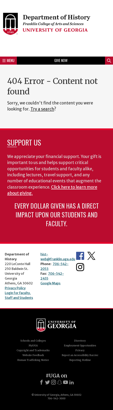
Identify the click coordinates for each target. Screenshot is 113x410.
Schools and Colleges (33, 340)
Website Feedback (33, 355)
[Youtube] (65, 382)
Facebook (80, 256)
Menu (8, 60)
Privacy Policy (15, 288)
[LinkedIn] (71, 382)
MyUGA (33, 345)
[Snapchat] (59, 382)
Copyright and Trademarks (33, 350)
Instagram (80, 267)
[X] (47, 382)
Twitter (91, 256)
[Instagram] (53, 382)
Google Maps (50, 283)
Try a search (42, 109)
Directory (80, 340)
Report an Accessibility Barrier (80, 355)
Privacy (80, 350)
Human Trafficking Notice (33, 359)
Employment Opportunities (80, 345)
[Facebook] (41, 382)
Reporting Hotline (80, 359)
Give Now (61, 60)
